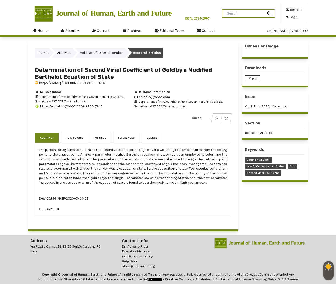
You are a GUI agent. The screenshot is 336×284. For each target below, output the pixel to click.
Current (101, 30)
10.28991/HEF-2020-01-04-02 (67, 198)
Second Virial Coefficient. (263, 173)
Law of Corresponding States (265, 166)
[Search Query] (244, 13)
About (69, 30)
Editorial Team (169, 30)
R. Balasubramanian (152, 92)
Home (40, 30)
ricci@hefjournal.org (137, 256)
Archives (132, 30)
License (152, 137)
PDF (56, 209)
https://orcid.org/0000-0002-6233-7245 (68, 106)
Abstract (47, 137)
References (126, 137)
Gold (293, 166)
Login (292, 17)
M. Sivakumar (48, 92)
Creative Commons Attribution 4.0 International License (208, 279)
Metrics (100, 137)
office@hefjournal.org (138, 266)
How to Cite (74, 137)
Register (294, 9)
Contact (206, 30)
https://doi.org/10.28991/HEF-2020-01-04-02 (70, 83)
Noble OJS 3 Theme (282, 279)
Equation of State (258, 159)
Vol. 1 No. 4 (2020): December (101, 53)
